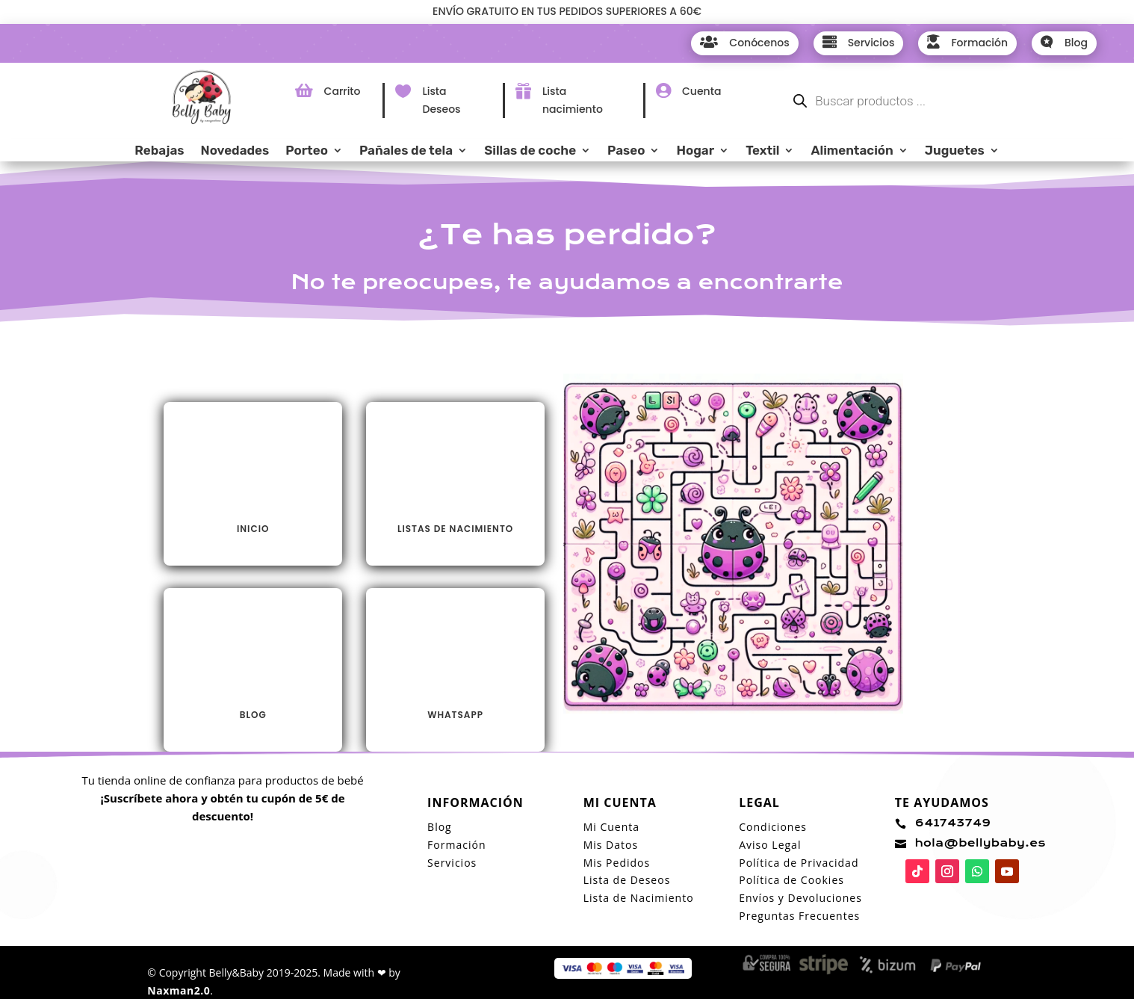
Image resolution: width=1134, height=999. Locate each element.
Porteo (306, 151)
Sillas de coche (530, 151)
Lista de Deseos (627, 880)
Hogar (695, 151)
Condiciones (773, 827)
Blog (253, 714)
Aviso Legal (770, 845)
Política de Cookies (791, 880)
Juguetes (955, 151)
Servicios (452, 863)
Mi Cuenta (611, 827)
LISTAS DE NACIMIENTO (455, 528)
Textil (762, 151)
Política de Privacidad (798, 863)
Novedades (235, 151)
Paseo (626, 151)
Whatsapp (455, 714)
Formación (456, 845)
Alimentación (852, 151)
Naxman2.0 (178, 990)
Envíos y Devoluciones (800, 898)
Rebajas (159, 151)
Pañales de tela (406, 151)
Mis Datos (610, 845)
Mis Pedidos (616, 863)
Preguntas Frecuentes (799, 916)
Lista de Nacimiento (638, 898)
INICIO (253, 528)
